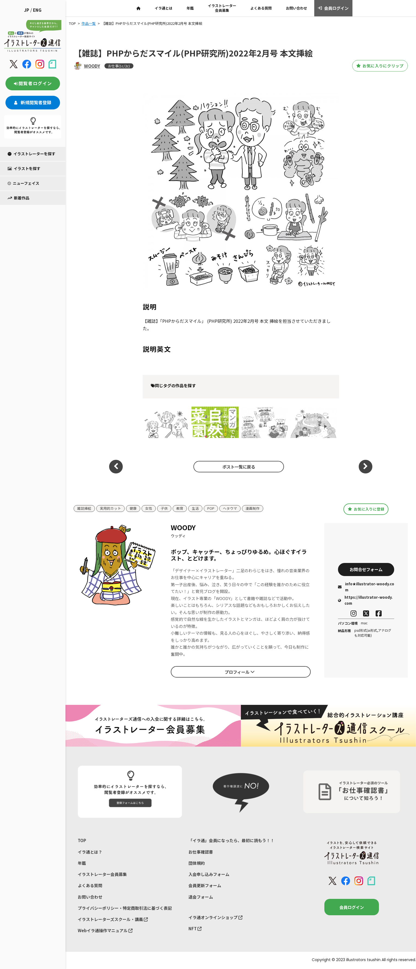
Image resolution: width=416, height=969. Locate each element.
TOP (82, 840)
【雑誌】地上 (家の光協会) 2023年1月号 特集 (260, 422)
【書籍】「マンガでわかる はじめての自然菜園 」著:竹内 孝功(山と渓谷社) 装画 (214, 422)
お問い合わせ (296, 8)
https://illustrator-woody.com (365, 600)
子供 (164, 508)
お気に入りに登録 (366, 509)
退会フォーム (200, 897)
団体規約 (196, 863)
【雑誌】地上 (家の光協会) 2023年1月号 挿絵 (309, 422)
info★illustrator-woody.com (366, 587)
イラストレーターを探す (31, 153)
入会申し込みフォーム (208, 874)
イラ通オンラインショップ (215, 917)
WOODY (92, 65)
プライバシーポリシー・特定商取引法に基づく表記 (125, 908)
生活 (195, 508)
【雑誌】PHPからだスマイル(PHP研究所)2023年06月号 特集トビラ (165, 422)
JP (26, 10)
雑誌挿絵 (84, 508)
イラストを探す (24, 168)
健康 (133, 508)
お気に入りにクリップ (377, 65)
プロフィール (240, 671)
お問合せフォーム (366, 569)
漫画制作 (253, 508)
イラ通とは (163, 8)
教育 (179, 508)
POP (210, 508)
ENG (37, 10)
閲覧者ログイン (32, 83)
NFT (195, 929)
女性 (148, 508)
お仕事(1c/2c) (119, 65)
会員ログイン (333, 8)
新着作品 (18, 198)
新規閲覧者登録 (32, 102)
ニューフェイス (23, 183)
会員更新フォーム (204, 886)
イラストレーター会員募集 (222, 8)
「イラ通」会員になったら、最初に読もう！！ (231, 840)
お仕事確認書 (200, 852)
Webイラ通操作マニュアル (105, 931)
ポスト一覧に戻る (237, 466)
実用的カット (110, 508)
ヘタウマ (230, 508)
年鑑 (190, 8)
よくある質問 (261, 8)
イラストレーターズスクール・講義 (113, 920)
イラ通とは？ (90, 852)
